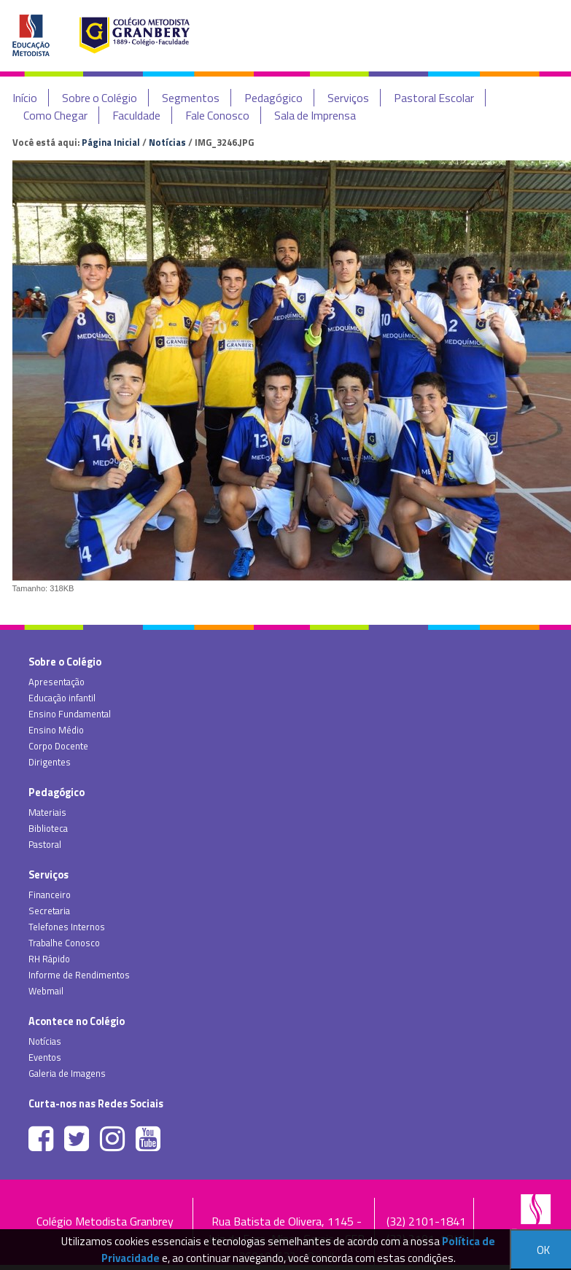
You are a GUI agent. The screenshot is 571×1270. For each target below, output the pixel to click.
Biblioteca (48, 828)
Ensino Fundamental (69, 713)
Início (24, 97)
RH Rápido (49, 958)
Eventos (44, 1057)
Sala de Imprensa (315, 115)
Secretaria (49, 910)
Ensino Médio (56, 729)
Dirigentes (49, 762)
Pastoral (44, 844)
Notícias (167, 142)
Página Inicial (111, 142)
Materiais (47, 812)
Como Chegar (55, 115)
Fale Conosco (217, 115)
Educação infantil (62, 697)
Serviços (348, 97)
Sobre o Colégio (99, 97)
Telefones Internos (66, 926)
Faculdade (136, 115)
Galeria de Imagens (67, 1073)
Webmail (45, 990)
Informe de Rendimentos (79, 974)
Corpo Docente (58, 746)
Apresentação (56, 681)
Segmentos (191, 97)
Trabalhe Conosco (64, 942)
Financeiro (49, 894)
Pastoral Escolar (434, 97)
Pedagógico (273, 97)
